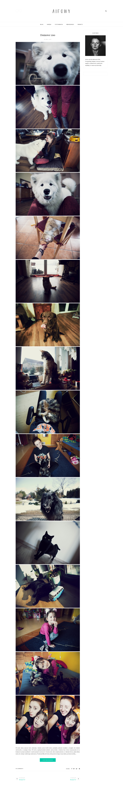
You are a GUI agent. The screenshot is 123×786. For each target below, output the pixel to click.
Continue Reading (48, 760)
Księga (49, 24)
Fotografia (59, 24)
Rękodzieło (70, 24)
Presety (80, 24)
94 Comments (19, 768)
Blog (41, 24)
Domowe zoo (47, 35)
